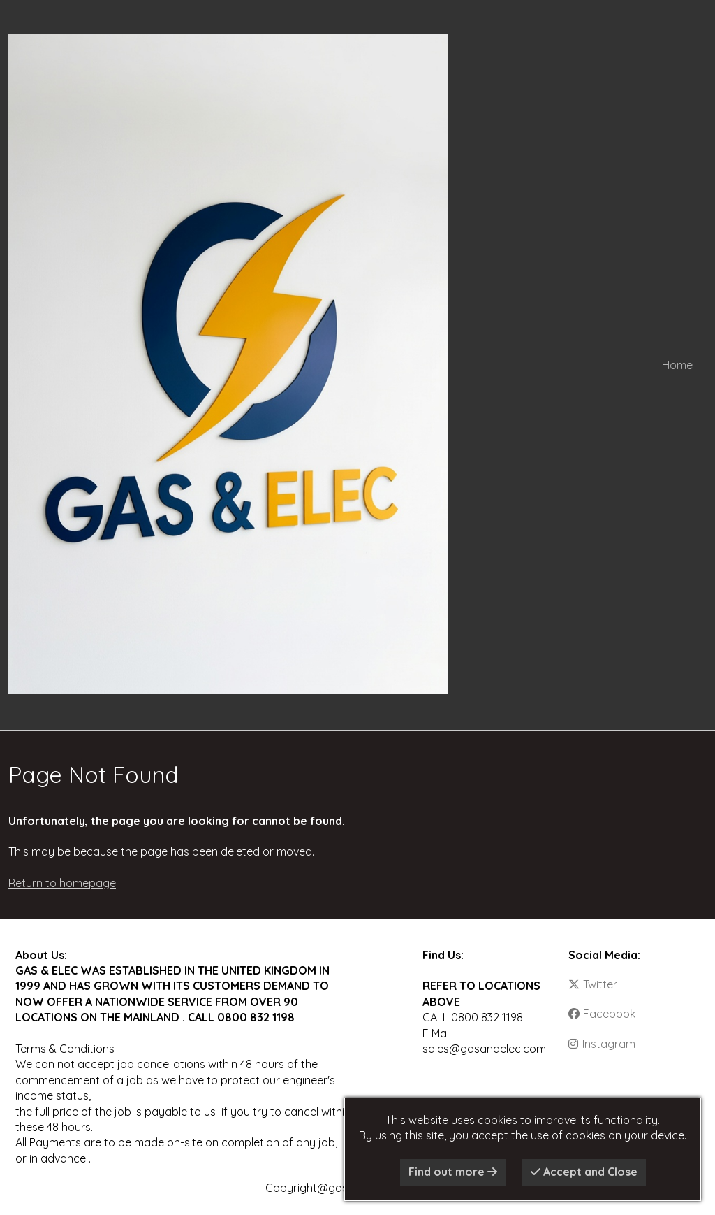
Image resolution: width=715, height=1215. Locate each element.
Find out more (452, 1172)
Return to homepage (62, 883)
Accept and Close (584, 1172)
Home (677, 365)
